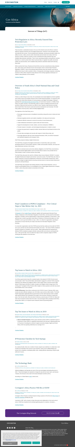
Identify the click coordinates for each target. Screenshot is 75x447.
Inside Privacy (28, 213)
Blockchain (33, 92)
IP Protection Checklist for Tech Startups (30, 339)
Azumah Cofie (30, 273)
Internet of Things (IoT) (33, 46)
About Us (50, 2)
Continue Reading (19, 77)
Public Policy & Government (50, 6)
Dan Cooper (18, 44)
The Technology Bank (23, 363)
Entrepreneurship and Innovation (26, 343)
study (30, 376)
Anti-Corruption (8, 6)
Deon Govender (24, 90)
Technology (17, 94)
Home (45, 2)
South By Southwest (20, 397)
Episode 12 (18, 213)
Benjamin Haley (24, 273)
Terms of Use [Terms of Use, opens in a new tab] (13, 442)
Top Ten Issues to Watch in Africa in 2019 (30, 312)
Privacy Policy (14, 430)
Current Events (41, 316)
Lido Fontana (33, 314)
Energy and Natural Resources (52, 316)
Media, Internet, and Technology (40, 210)
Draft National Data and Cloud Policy (30, 101)
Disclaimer (9, 430)
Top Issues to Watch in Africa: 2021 (28, 270)
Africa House (55, 395)
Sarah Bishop (38, 314)
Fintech (26, 46)
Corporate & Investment (17, 6)
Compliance (21, 46)
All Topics (67, 6)
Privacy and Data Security (44, 46)
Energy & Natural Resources (30, 6)
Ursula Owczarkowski (26, 314)
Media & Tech (40, 6)
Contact (55, 2)
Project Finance (50, 275)
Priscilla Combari (19, 341)
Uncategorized (24, 94)
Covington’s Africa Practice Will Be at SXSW (32, 388)
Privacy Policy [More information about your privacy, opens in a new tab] (8, 442)
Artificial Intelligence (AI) (24, 92)
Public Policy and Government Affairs (46, 93)
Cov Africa (12, 19)
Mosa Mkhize (24, 44)
